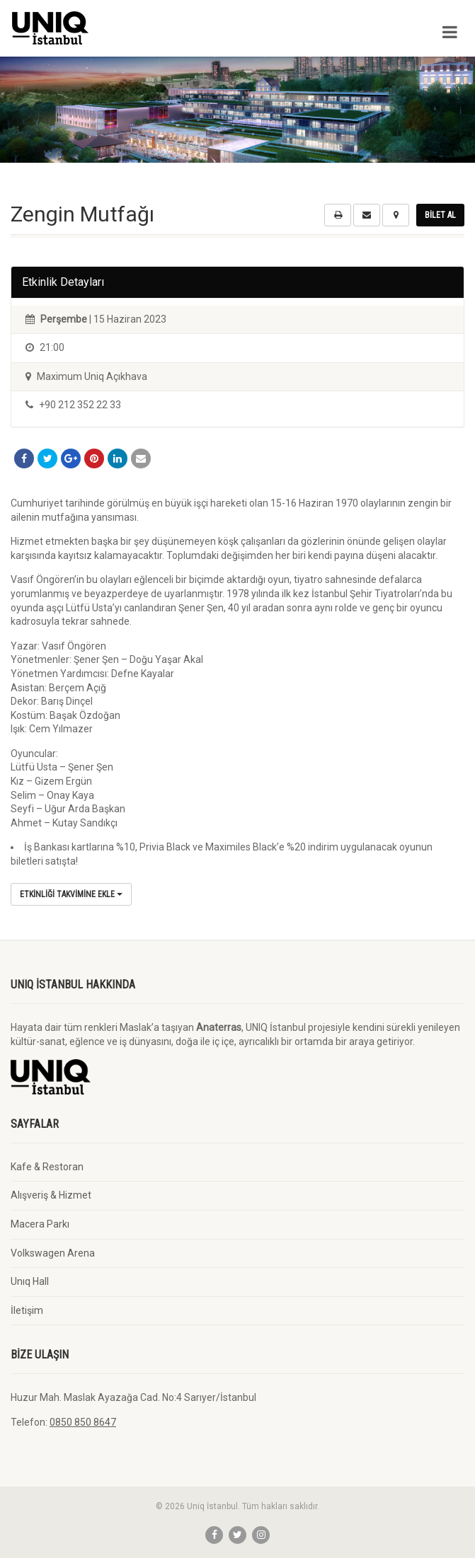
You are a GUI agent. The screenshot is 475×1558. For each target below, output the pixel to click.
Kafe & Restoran (47, 1166)
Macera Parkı (40, 1224)
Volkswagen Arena (53, 1253)
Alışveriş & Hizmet (51, 1195)
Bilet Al (440, 215)
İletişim (27, 1310)
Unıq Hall (30, 1281)
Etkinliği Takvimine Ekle (71, 894)
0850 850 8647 (83, 1422)
